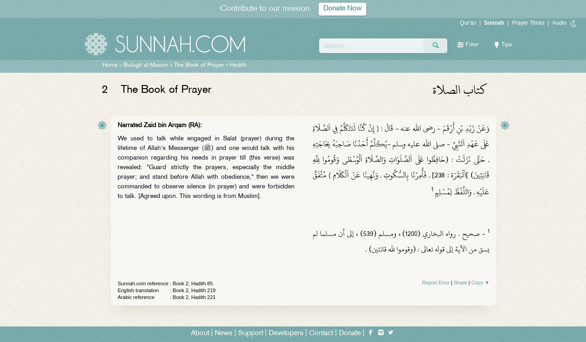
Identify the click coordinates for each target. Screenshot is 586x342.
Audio (559, 23)
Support (250, 333)
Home (110, 65)
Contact (321, 333)
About (200, 333)
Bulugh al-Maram (146, 65)
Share (460, 282)
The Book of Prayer (199, 65)
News (224, 333)
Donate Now (342, 8)
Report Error (436, 282)
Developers (286, 333)
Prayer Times (528, 23)
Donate (350, 333)
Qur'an (468, 23)
